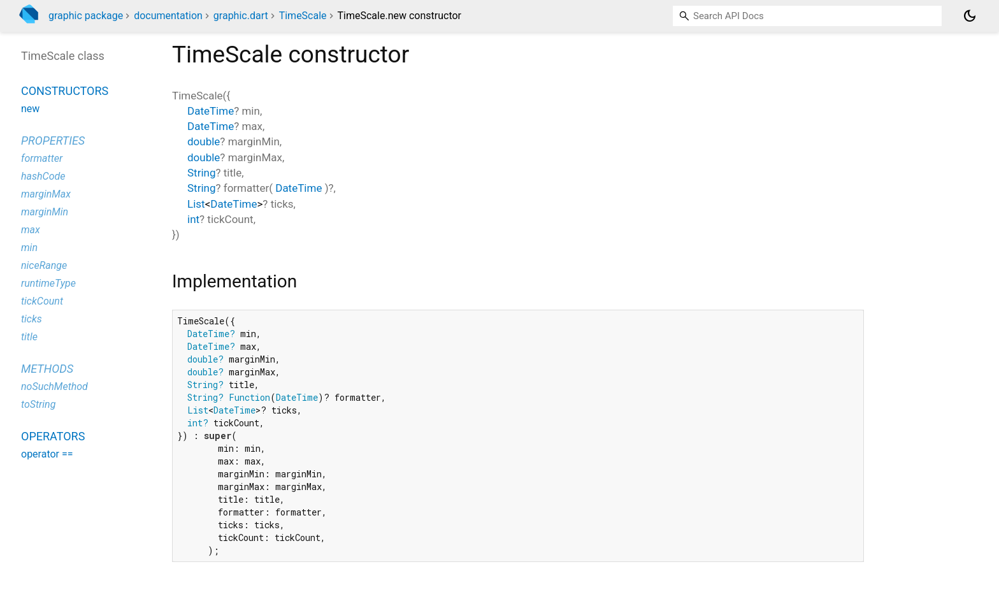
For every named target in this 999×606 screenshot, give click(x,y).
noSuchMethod (54, 386)
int (193, 219)
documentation (168, 16)
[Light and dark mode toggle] (969, 16)
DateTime (210, 111)
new (30, 109)
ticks (31, 319)
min (29, 248)
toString (38, 404)
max (30, 230)
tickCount (42, 301)
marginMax (46, 194)
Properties (53, 140)
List (196, 204)
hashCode (43, 176)
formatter (41, 158)
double (203, 141)
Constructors (64, 90)
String (201, 172)
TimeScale (303, 16)
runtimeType (48, 283)
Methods (47, 368)
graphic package (85, 16)
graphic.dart (240, 16)
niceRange (44, 265)
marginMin (44, 212)
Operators (53, 436)
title (29, 337)
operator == (47, 454)
